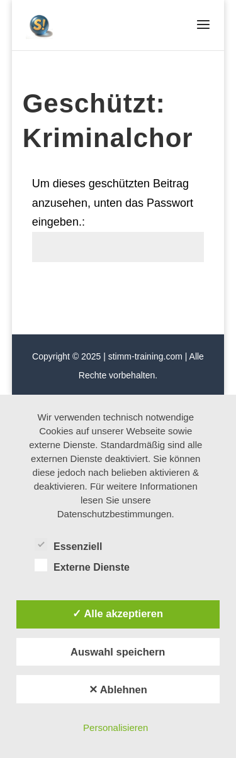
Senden (173, 290)
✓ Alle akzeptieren (117, 613)
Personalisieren (115, 727)
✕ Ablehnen (118, 689)
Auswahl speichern (117, 651)
